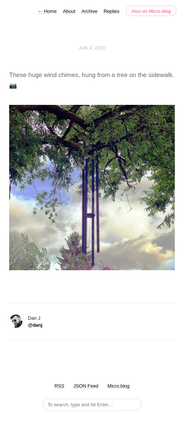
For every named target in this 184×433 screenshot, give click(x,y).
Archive (89, 11)
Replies (111, 11)
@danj (35, 325)
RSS (59, 386)
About (69, 11)
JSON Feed (85, 386)
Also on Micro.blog (151, 11)
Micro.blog (119, 386)
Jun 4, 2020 (92, 48)
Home (47, 11)
